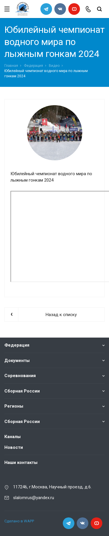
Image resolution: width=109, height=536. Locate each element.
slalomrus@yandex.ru (33, 497)
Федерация (33, 66)
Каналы (12, 436)
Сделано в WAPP (19, 521)
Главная (11, 66)
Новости (13, 447)
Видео (54, 66)
